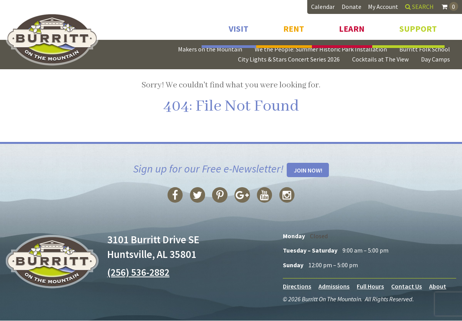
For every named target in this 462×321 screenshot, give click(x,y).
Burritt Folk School (424, 49)
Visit (238, 26)
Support (418, 26)
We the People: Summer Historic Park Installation (321, 49)
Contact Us (406, 286)
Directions (297, 286)
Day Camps (435, 59)
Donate (351, 6)
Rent (293, 26)
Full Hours (370, 286)
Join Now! (308, 170)
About (437, 286)
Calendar (323, 6)
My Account (383, 6)
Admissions (333, 286)
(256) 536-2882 (140, 272)
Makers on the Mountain (210, 49)
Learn (351, 26)
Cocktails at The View (380, 59)
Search (419, 6)
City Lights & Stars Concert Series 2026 (289, 59)
